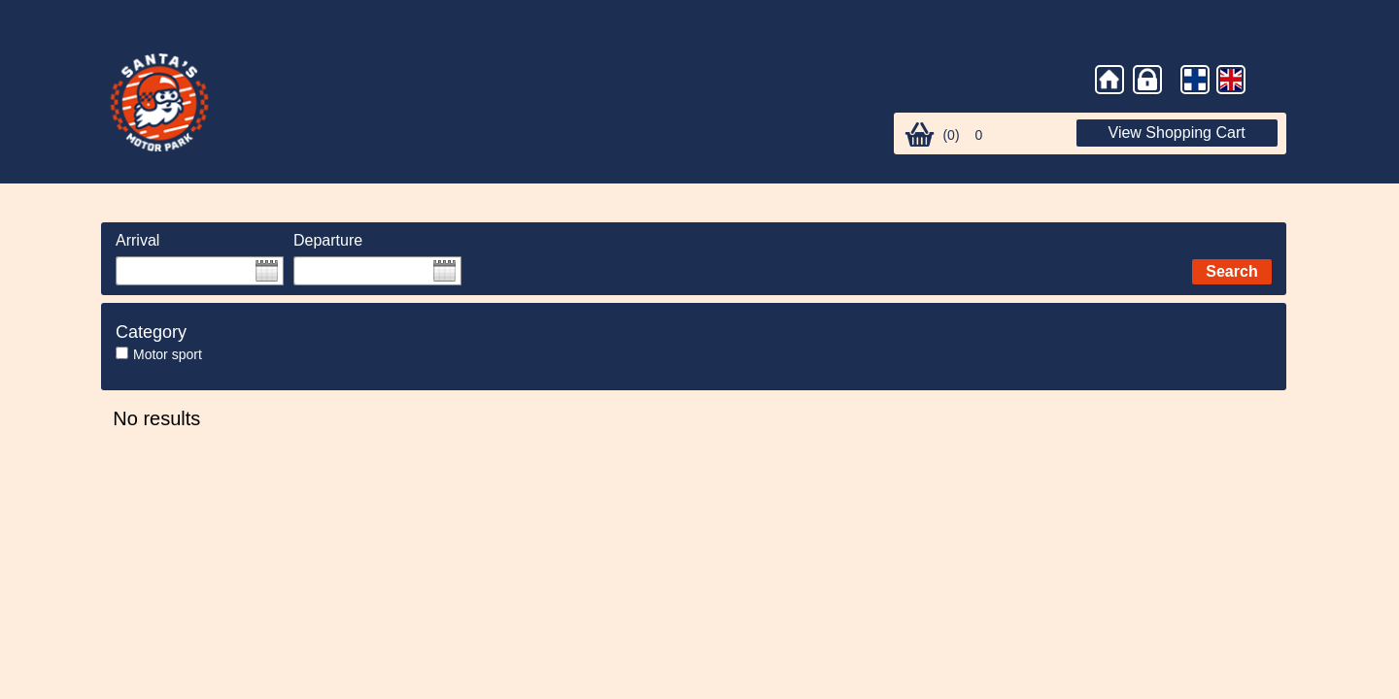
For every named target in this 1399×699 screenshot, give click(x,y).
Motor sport (167, 354)
